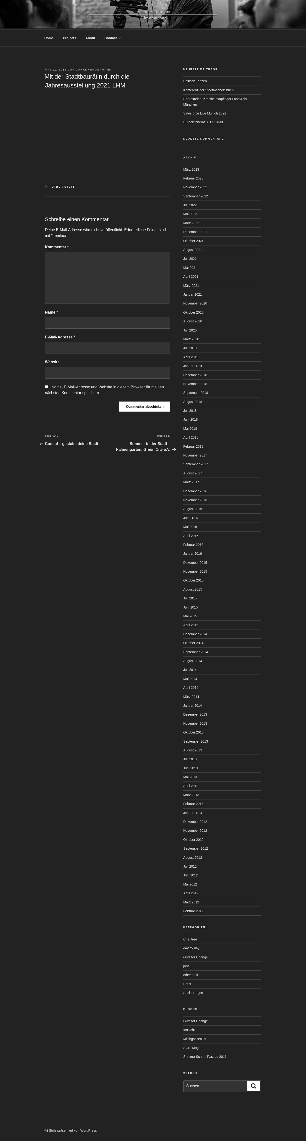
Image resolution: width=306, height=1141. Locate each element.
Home (49, 37)
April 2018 (190, 437)
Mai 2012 (190, 884)
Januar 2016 (192, 553)
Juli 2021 (190, 258)
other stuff (63, 186)
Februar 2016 (193, 544)
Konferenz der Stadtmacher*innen (208, 89)
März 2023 (191, 169)
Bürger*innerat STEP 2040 (203, 121)
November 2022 (195, 186)
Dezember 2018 (195, 374)
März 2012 (191, 901)
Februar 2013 (193, 803)
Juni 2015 (190, 607)
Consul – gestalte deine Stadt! (72, 443)
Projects (69, 37)
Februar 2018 (193, 446)
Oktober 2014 (193, 642)
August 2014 (192, 660)
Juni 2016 (190, 517)
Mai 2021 (190, 267)
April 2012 (190, 892)
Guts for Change (195, 956)
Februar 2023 (193, 177)
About (90, 37)
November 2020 (195, 302)
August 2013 (192, 749)
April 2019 (190, 356)
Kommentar (57, 246)
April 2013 (190, 785)
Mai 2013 (190, 776)
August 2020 (192, 320)
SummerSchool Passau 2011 (205, 1056)
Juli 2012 (190, 866)
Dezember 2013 (195, 714)
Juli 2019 (190, 347)
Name (51, 312)
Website (52, 361)
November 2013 (195, 723)
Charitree (190, 938)
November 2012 (195, 830)
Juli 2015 (190, 597)
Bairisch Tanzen (195, 80)
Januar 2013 (192, 812)
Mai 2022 (190, 213)
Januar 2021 (192, 294)
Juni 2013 (190, 767)
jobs (186, 965)
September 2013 (195, 741)
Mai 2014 (190, 678)
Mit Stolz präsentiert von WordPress (70, 1130)
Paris (187, 983)
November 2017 (195, 454)
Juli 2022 (190, 204)
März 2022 (191, 222)
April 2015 (190, 624)
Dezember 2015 (195, 562)
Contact (112, 37)
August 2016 (192, 508)
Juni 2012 (190, 874)
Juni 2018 (190, 419)
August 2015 (192, 589)
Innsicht (189, 1029)
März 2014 (191, 696)
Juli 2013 (190, 758)
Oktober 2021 (193, 240)
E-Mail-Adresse (60, 336)
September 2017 (195, 463)
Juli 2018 (190, 410)
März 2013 (191, 794)
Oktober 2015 (193, 579)
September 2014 (195, 651)
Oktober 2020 (193, 312)
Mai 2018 (190, 428)
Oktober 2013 (193, 732)
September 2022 (195, 195)
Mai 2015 (190, 615)
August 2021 (192, 249)
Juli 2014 (190, 669)
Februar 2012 (193, 910)
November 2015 (195, 571)
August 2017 (192, 472)
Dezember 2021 (195, 231)
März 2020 (191, 338)
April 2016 (190, 535)
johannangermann (94, 68)
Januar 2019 (192, 365)
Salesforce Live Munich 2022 (204, 112)
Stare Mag (191, 1047)
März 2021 (191, 285)
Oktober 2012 (193, 839)
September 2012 (195, 848)
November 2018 (195, 383)
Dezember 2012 (195, 821)
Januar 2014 (192, 705)
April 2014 (190, 687)
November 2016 (195, 499)
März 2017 (191, 481)
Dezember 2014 (195, 633)
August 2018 (192, 401)
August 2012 (192, 857)
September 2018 (195, 392)
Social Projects (194, 992)
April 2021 (190, 276)
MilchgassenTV (194, 1038)
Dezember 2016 (195, 490)
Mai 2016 (190, 526)
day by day (191, 947)
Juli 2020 (190, 329)
